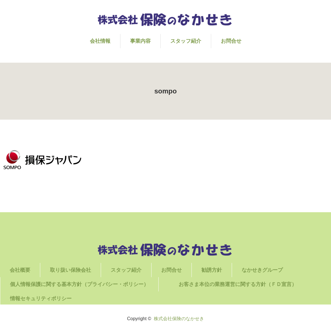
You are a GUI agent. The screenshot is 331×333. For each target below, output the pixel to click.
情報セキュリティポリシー (41, 298)
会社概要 (20, 270)
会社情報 (100, 41)
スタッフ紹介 (185, 41)
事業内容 (140, 41)
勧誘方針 (211, 270)
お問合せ (231, 41)
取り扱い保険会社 (70, 270)
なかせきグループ (262, 270)
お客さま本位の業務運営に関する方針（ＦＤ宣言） (248, 284)
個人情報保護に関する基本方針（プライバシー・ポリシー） (79, 284)
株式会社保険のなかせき (179, 318)
